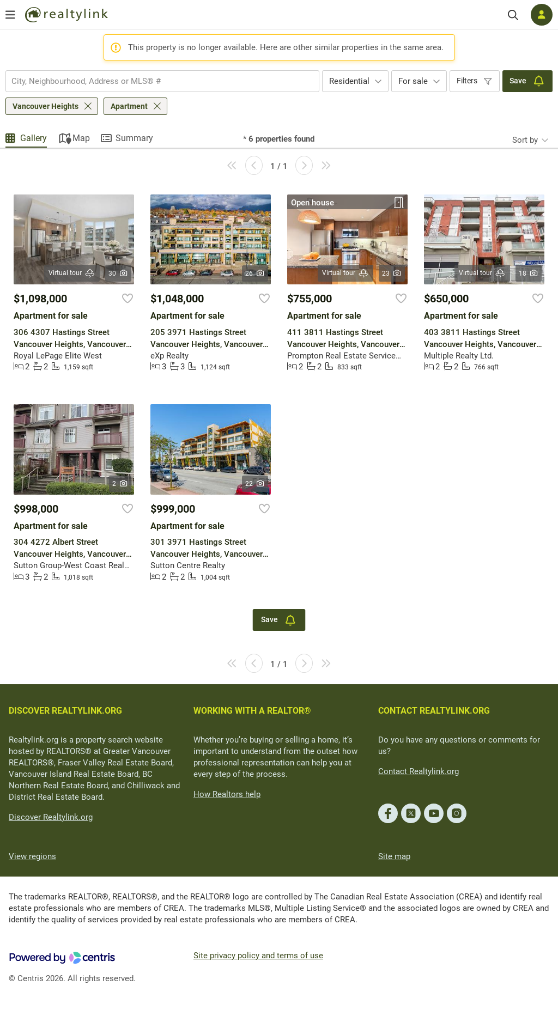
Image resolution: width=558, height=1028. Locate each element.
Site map (394, 856)
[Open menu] (10, 15)
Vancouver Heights (45, 106)
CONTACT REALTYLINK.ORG (434, 710)
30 (118, 273)
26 (255, 273)
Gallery (33, 138)
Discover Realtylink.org (51, 817)
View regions (32, 856)
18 (529, 273)
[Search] (513, 15)
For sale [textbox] (413, 81)
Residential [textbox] (349, 81)
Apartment (129, 106)
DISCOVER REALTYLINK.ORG (65, 710)
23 (392, 273)
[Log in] (542, 15)
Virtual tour (71, 273)
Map (81, 138)
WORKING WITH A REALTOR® (252, 710)
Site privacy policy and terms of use (258, 955)
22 (255, 484)
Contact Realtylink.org (418, 771)
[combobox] (162, 81)
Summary (134, 138)
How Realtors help (226, 794)
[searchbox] (155, 81)
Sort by (525, 140)
